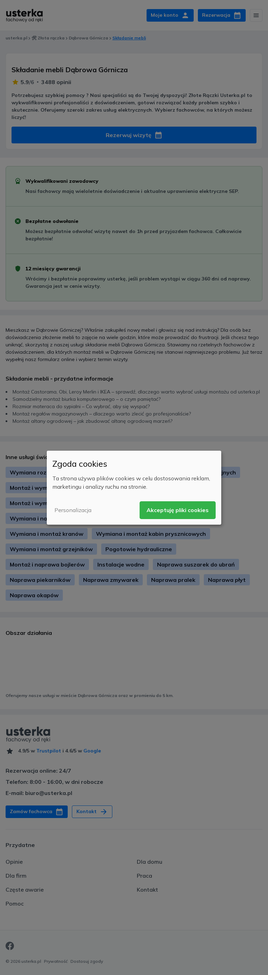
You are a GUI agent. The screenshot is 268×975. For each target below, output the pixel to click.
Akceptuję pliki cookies (178, 510)
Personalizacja (72, 510)
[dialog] (134, 487)
